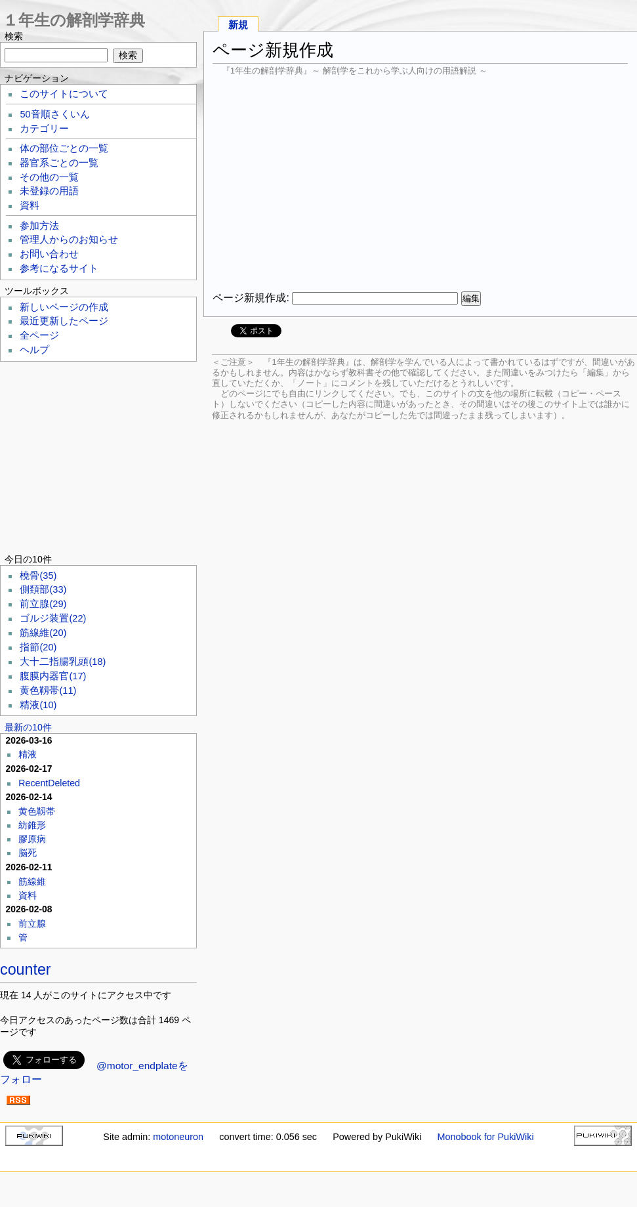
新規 (238, 24)
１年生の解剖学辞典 (74, 20)
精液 (38, 705)
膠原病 (32, 839)
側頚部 (43, 589)
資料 (29, 205)
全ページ (39, 335)
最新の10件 (28, 727)
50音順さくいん (54, 114)
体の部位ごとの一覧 (64, 148)
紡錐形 (32, 825)
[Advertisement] (420, 184)
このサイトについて (64, 94)
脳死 (27, 852)
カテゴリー (44, 128)
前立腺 (43, 604)
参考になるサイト (59, 268)
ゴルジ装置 (53, 618)
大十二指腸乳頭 (63, 661)
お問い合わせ (49, 254)
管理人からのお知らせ (69, 239)
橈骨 (38, 575)
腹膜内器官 (53, 676)
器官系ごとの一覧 (59, 163)
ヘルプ (34, 350)
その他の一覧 (49, 177)
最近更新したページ (64, 321)
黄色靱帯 (48, 690)
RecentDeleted (49, 783)
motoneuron (178, 1137)
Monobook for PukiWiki (486, 1137)
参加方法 (39, 226)
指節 (38, 647)
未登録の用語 (49, 191)
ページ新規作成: (251, 297)
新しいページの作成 (64, 307)
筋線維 (43, 632)
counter (25, 969)
